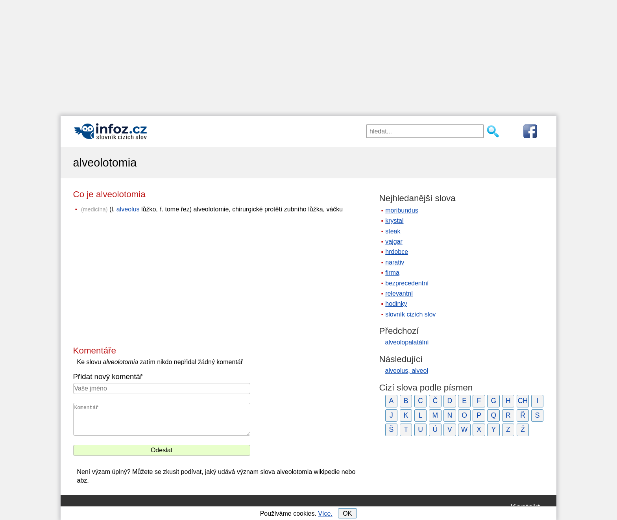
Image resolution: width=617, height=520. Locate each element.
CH (523, 401)
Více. (325, 513)
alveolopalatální (407, 342)
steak (392, 231)
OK (347, 513)
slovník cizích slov (410, 314)
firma (392, 272)
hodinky (396, 303)
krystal (394, 220)
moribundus (401, 210)
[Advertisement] (308, 55)
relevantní (399, 293)
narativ (394, 262)
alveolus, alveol (406, 370)
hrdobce (396, 251)
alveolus (128, 209)
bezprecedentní (407, 283)
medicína (94, 209)
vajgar (394, 241)
